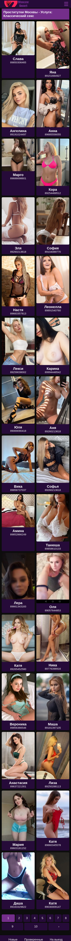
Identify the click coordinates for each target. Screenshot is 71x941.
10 (35, 926)
